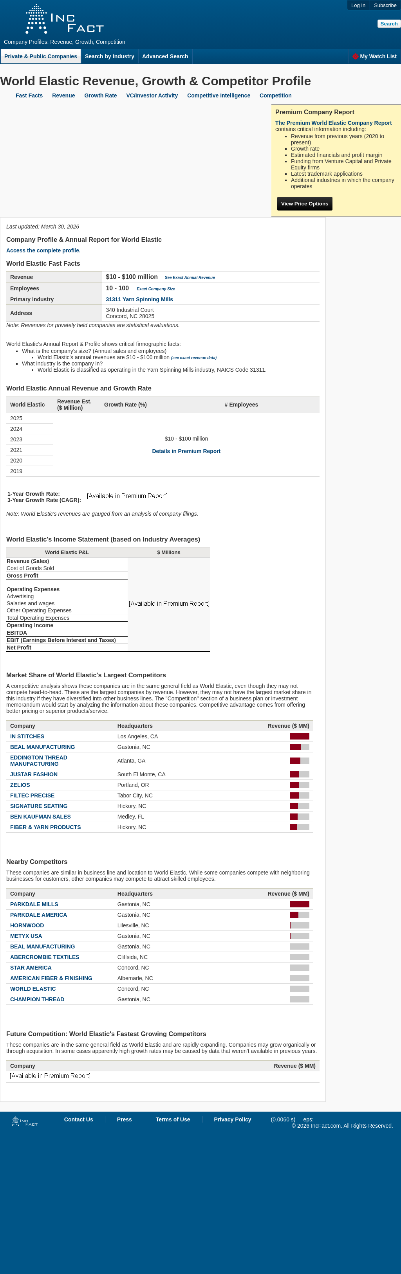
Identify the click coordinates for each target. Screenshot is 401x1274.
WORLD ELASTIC (33, 989)
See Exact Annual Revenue (190, 277)
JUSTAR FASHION (34, 774)
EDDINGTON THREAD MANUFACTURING (38, 760)
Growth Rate (100, 95)
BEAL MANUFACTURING (42, 747)
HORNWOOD (27, 925)
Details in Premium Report (186, 451)
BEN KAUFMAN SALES (40, 816)
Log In (358, 5)
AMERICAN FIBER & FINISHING (51, 978)
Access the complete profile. (43, 250)
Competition (276, 95)
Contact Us (78, 1119)
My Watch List (374, 56)
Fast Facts (29, 95)
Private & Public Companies (40, 56)
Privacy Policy (232, 1119)
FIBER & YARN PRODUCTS (45, 827)
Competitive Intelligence (218, 95)
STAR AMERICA (31, 967)
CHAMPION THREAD (37, 999)
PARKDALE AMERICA (38, 915)
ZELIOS (20, 785)
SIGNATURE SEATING (39, 806)
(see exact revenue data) (194, 358)
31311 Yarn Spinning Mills (139, 299)
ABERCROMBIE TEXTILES (44, 957)
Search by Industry (109, 56)
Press (124, 1119)
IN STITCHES (27, 736)
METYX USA (26, 936)
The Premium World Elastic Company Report (333, 123)
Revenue (63, 95)
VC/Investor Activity (152, 95)
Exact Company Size (156, 289)
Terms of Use (173, 1119)
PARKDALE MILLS (34, 904)
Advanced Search (165, 56)
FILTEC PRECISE (32, 795)
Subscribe (385, 5)
